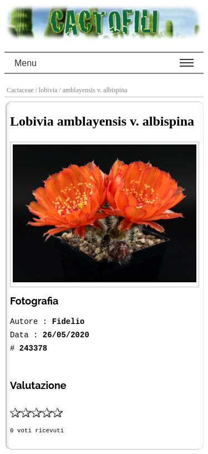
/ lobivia (47, 90)
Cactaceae (21, 90)
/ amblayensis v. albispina (94, 90)
